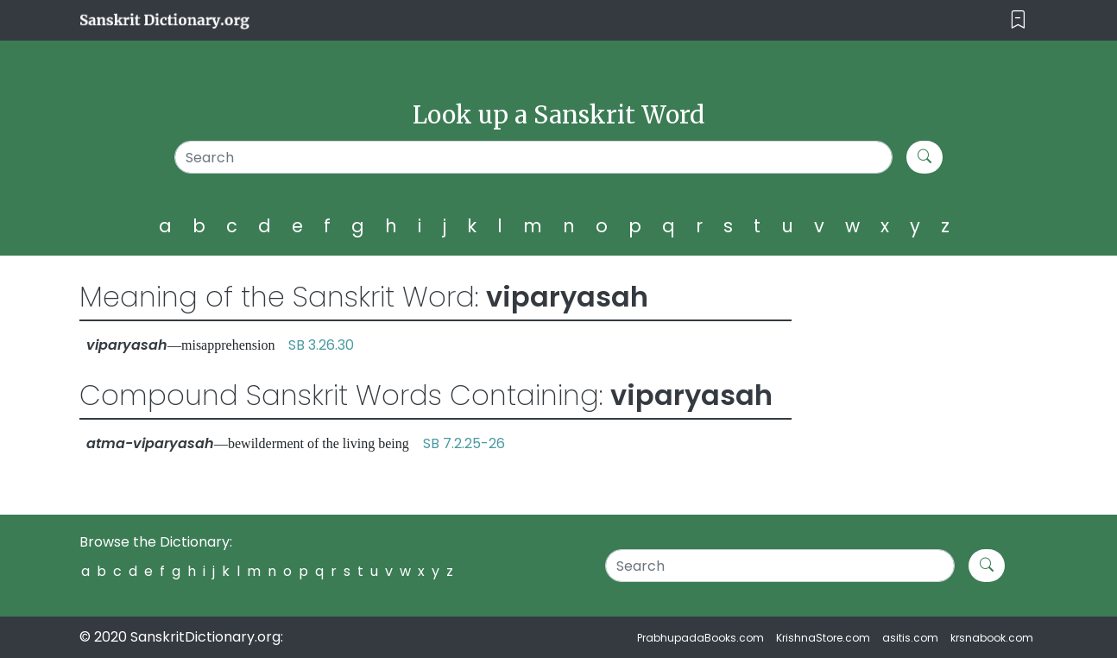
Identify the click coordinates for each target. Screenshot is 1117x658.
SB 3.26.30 (321, 345)
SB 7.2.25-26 (464, 443)
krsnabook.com (991, 637)
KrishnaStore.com (823, 637)
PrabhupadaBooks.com (700, 637)
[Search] (533, 157)
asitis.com (910, 637)
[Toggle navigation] (1018, 20)
